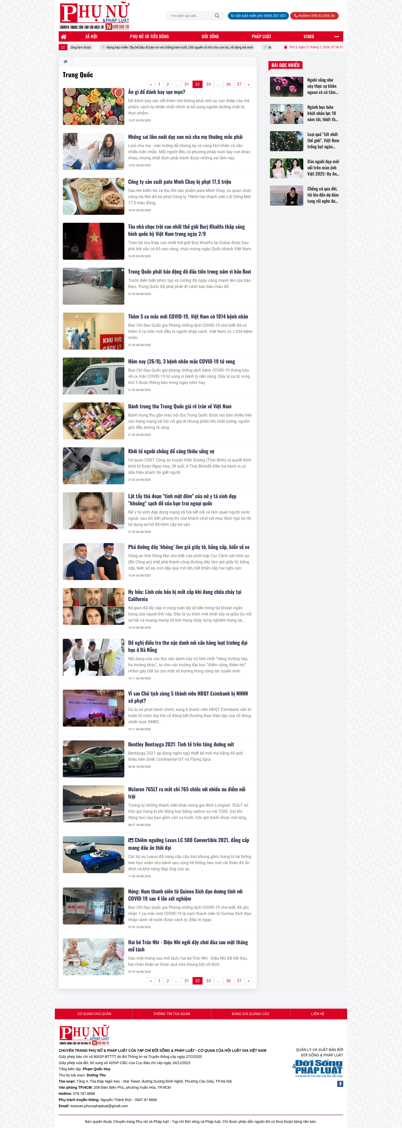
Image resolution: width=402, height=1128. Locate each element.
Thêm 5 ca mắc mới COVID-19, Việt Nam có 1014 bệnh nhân (188, 316)
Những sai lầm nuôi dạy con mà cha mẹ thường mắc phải (185, 136)
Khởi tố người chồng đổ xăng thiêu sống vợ (171, 451)
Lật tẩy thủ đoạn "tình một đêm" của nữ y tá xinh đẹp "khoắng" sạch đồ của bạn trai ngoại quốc (182, 499)
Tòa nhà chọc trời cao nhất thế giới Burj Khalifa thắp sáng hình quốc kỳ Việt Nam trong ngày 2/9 (186, 230)
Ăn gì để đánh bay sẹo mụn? (156, 91)
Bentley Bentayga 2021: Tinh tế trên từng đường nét (181, 744)
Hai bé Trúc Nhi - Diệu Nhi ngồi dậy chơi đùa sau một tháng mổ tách (188, 945)
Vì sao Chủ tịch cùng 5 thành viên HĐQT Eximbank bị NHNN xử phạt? (188, 696)
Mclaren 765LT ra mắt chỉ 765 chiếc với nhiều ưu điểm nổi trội (186, 792)
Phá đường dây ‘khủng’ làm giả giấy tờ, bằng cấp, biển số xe (188, 547)
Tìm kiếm (217, 16)
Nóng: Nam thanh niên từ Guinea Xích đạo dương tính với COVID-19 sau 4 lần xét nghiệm (185, 894)
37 (239, 84)
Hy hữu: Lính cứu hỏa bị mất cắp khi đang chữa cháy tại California (184, 595)
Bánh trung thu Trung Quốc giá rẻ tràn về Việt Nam (180, 406)
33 (208, 84)
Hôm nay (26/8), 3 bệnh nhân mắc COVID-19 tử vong (181, 361)
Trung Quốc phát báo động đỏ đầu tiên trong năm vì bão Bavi (189, 271)
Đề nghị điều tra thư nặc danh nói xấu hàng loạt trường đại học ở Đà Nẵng (187, 646)
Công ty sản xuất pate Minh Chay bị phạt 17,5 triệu (179, 181)
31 (186, 84)
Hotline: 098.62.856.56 (314, 16)
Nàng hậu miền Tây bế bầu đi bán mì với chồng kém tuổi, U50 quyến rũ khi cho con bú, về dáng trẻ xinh (190, 47)
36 (228, 84)
